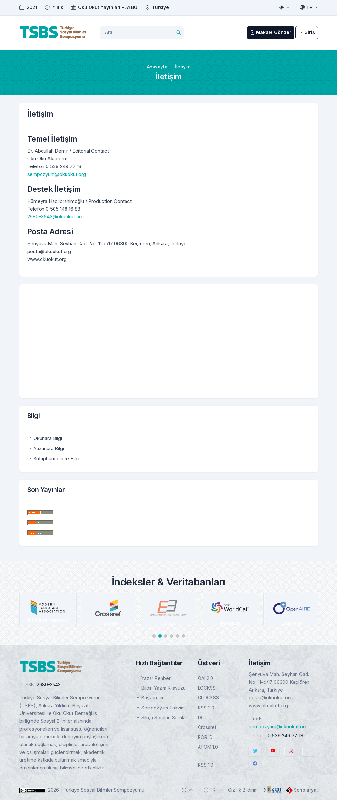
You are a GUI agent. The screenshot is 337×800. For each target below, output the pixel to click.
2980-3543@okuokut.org (55, 217)
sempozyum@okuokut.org (56, 174)
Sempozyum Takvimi (161, 707)
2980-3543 (49, 684)
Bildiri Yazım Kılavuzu (161, 688)
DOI (202, 717)
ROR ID (205, 737)
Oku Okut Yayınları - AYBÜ (107, 7)
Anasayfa (157, 67)
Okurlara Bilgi (44, 438)
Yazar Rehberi (154, 678)
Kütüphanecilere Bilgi (53, 458)
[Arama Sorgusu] (142, 32)
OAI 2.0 (205, 678)
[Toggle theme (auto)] (187, 790)
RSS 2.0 (206, 707)
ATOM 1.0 (208, 747)
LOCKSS (207, 688)
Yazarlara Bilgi (45, 448)
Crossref (207, 727)
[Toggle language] (309, 7)
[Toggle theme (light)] (284, 7)
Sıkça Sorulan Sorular (161, 717)
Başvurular (150, 697)
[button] (154, 636)
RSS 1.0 (205, 765)
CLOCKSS (208, 697)
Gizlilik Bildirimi (243, 790)
